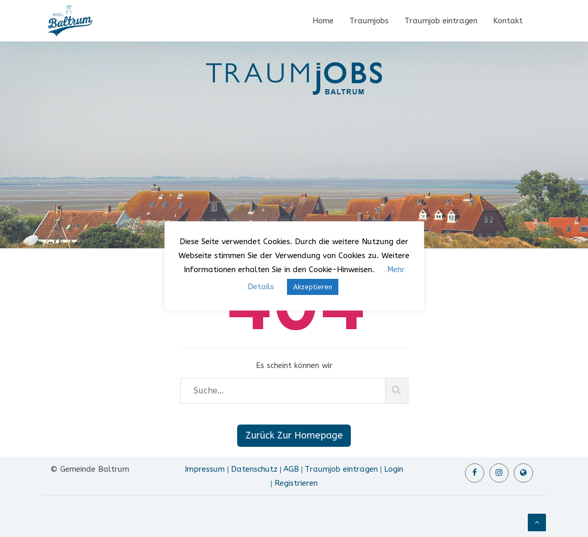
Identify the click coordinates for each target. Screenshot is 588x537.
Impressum (205, 469)
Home (323, 20)
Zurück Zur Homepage (294, 435)
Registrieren (296, 483)
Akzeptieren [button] (312, 287)
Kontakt (508, 20)
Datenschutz (254, 469)
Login (393, 469)
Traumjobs (369, 20)
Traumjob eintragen (440, 20)
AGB (291, 469)
